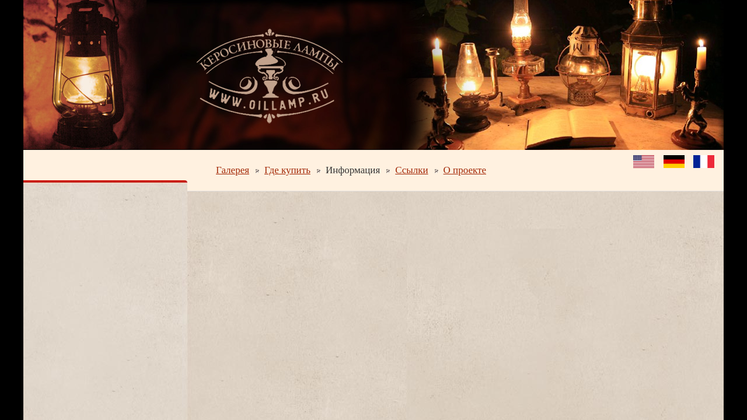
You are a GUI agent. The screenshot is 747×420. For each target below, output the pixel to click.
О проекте (465, 170)
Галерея (232, 170)
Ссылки (411, 170)
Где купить (287, 170)
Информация (353, 170)
